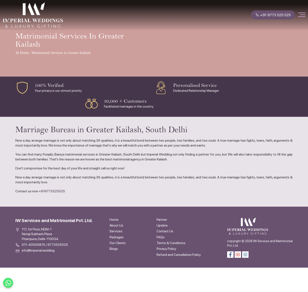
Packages (117, 237)
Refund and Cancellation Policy (179, 255)
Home (22, 53)
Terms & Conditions (171, 243)
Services (116, 231)
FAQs (160, 237)
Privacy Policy (166, 249)
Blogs (114, 249)
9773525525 (57, 245)
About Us (116, 225)
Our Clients (118, 243)
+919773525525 (52, 191)
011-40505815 (33, 245)
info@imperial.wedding (38, 250)
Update (162, 225)
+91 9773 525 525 (273, 15)
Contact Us (165, 231)
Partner (162, 220)
